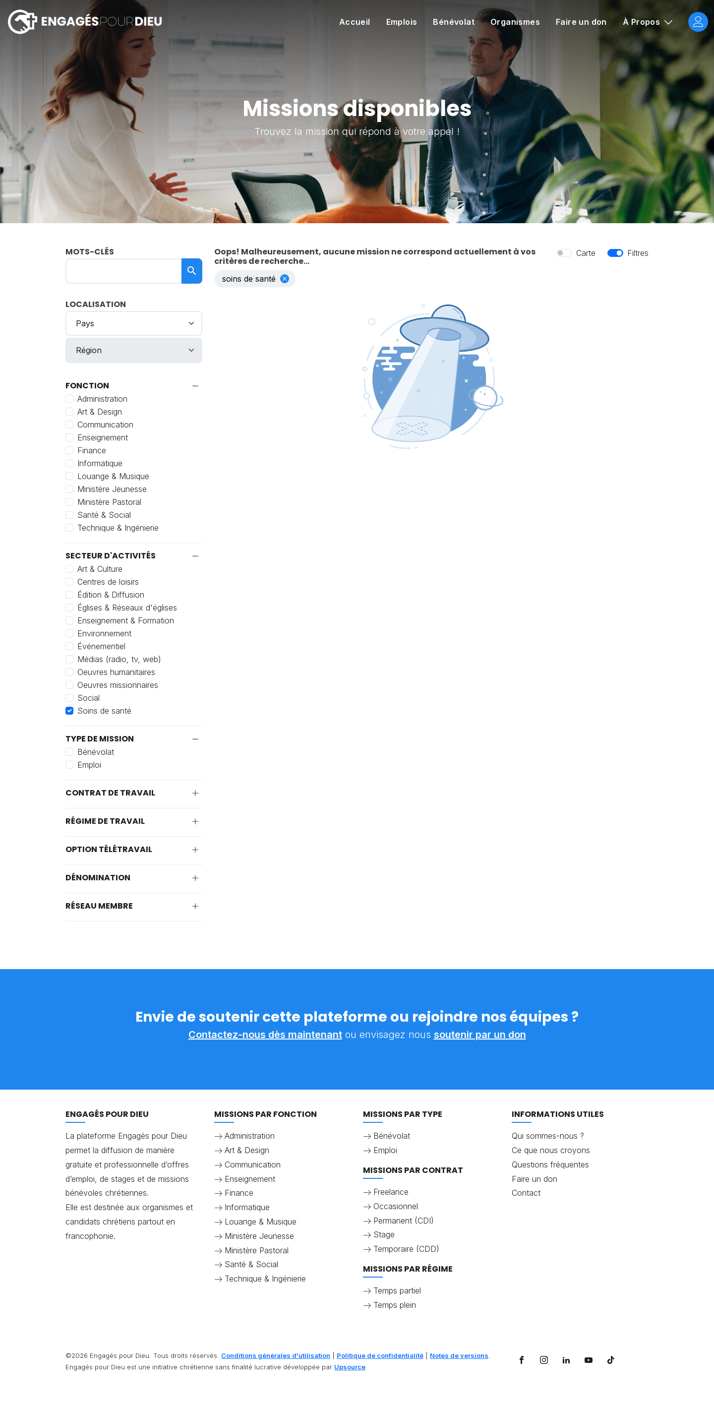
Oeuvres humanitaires (116, 672)
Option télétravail (108, 850)
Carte (585, 253)
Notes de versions (459, 1355)
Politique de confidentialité (380, 1355)
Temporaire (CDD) (406, 1249)
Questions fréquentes (550, 1164)
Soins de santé (104, 711)
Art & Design (99, 412)
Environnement (104, 633)
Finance (91, 450)
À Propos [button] (642, 22)
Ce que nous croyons (551, 1150)
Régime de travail (105, 821)
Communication (105, 424)
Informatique (99, 463)
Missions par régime (408, 1269)
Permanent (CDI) (403, 1221)
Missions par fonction (265, 1114)
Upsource (349, 1367)
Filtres (638, 253)
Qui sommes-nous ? (548, 1136)
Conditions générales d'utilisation (275, 1355)
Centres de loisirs (108, 582)
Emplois (401, 22)
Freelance (391, 1192)
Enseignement (102, 437)
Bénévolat (454, 22)
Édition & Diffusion (110, 595)
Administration (102, 399)
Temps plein (394, 1305)
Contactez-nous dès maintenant (265, 1035)
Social (88, 698)
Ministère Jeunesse (112, 489)
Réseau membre (99, 906)
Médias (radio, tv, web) (119, 659)
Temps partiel (397, 1290)
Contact (526, 1193)
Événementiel (101, 646)
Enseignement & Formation (125, 620)
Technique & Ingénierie (118, 528)
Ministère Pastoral (109, 502)
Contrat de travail (110, 793)
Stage (384, 1234)
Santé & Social (104, 515)
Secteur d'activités (110, 556)
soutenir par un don (480, 1035)
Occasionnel (395, 1206)
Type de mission (99, 739)
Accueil (354, 22)
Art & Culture (99, 569)
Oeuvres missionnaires (117, 685)
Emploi (89, 765)
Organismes (515, 22)
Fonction (87, 386)
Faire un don (581, 22)
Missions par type (402, 1114)
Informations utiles (558, 1114)
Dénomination (97, 878)
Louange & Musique (113, 476)
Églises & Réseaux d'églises (127, 608)
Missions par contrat (413, 1170)
